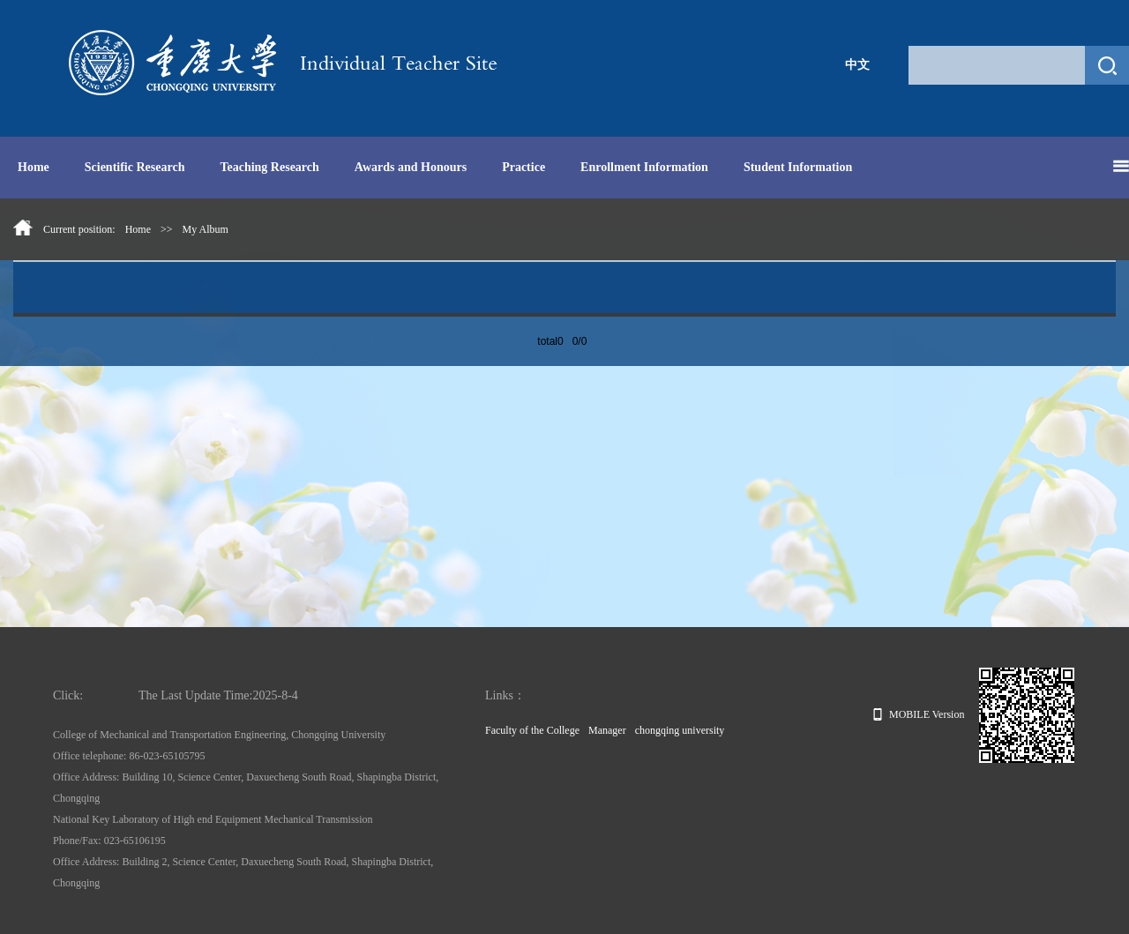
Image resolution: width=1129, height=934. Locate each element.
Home (33, 167)
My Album (205, 229)
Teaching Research (269, 167)
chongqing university (680, 730)
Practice (523, 167)
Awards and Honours (411, 167)
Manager (607, 730)
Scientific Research (135, 167)
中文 (857, 64)
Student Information (798, 167)
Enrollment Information (644, 167)
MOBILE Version (918, 714)
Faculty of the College (532, 730)
